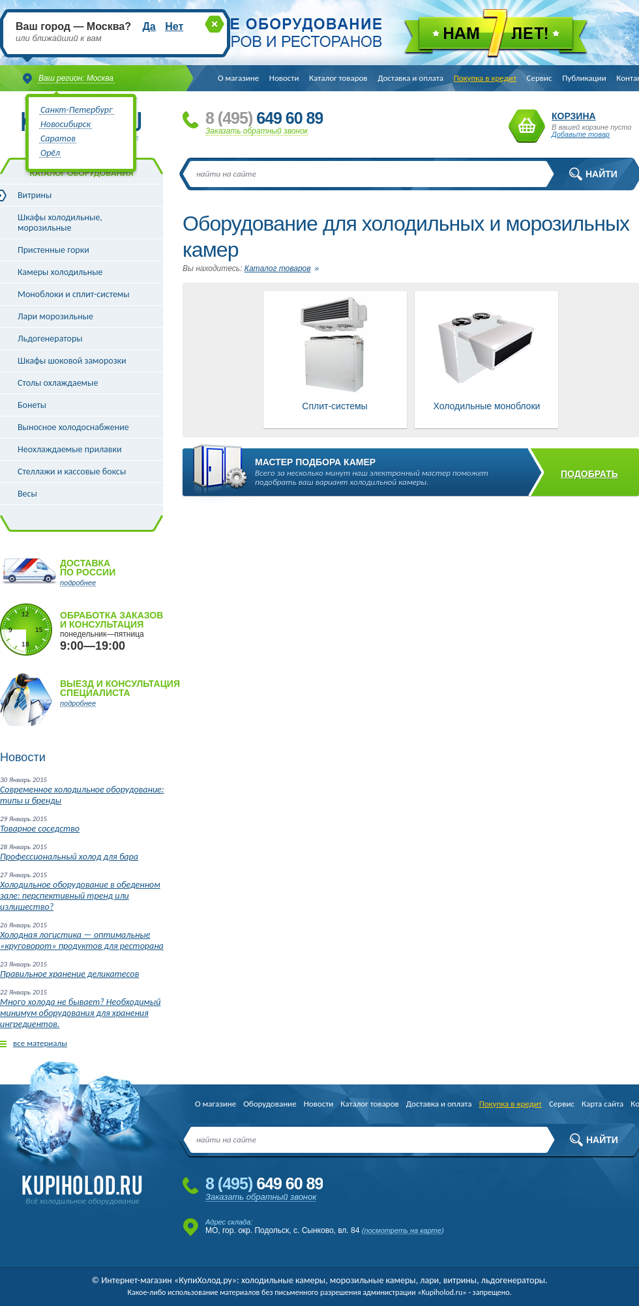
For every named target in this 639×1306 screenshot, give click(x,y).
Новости (284, 78)
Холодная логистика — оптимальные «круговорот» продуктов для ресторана (82, 940)
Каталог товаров (338, 78)
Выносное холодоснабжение (73, 427)
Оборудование (269, 1104)
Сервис (539, 78)
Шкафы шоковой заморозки (72, 360)
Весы (27, 493)
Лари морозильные (55, 316)
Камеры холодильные (60, 272)
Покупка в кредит (485, 78)
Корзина (527, 126)
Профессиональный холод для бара (69, 856)
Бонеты (32, 405)
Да (148, 26)
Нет (174, 26)
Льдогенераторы (50, 338)
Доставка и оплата (410, 78)
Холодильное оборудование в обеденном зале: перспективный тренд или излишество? (80, 895)
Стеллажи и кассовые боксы (72, 471)
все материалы (40, 1043)
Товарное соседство (40, 828)
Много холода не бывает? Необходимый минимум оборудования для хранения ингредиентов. (80, 1013)
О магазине (238, 78)
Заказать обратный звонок (256, 131)
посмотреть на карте (402, 1230)
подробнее (78, 583)
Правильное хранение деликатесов (69, 974)
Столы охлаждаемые (58, 382)
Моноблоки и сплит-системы (74, 294)
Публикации (584, 78)
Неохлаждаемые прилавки (70, 449)
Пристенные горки (53, 249)
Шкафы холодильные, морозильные (60, 222)
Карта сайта (602, 1104)
